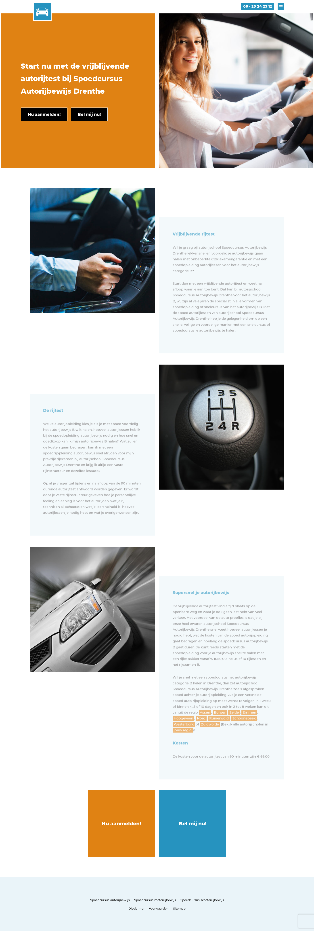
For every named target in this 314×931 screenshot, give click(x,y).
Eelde (234, 725)
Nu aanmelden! (121, 824)
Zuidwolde (210, 737)
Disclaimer (136, 908)
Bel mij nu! (193, 824)
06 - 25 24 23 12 (257, 6)
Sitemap (179, 908)
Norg (201, 730)
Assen (205, 725)
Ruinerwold (219, 730)
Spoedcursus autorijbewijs (110, 900)
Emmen (249, 725)
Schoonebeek (244, 730)
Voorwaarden (159, 908)
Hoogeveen (183, 730)
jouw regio (183, 742)
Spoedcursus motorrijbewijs (155, 900)
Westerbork (184, 737)
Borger (220, 725)
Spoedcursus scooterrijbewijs (202, 900)
